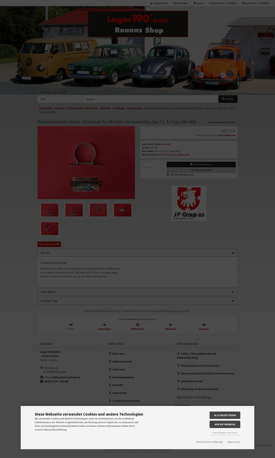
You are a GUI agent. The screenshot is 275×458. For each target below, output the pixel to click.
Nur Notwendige (225, 424)
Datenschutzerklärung (209, 441)
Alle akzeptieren (225, 415)
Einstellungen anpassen (225, 432)
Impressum (233, 441)
